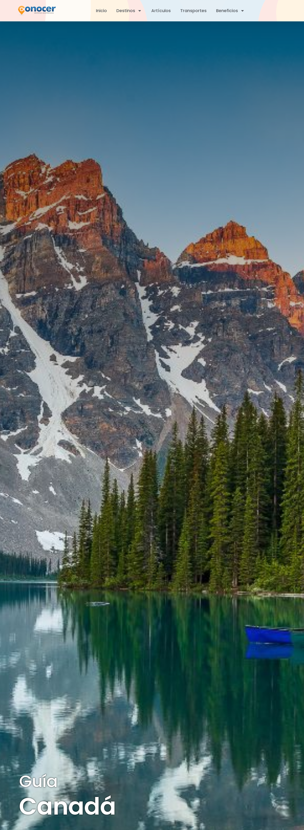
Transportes (193, 11)
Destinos (129, 10)
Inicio (101, 11)
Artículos (161, 11)
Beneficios (230, 10)
